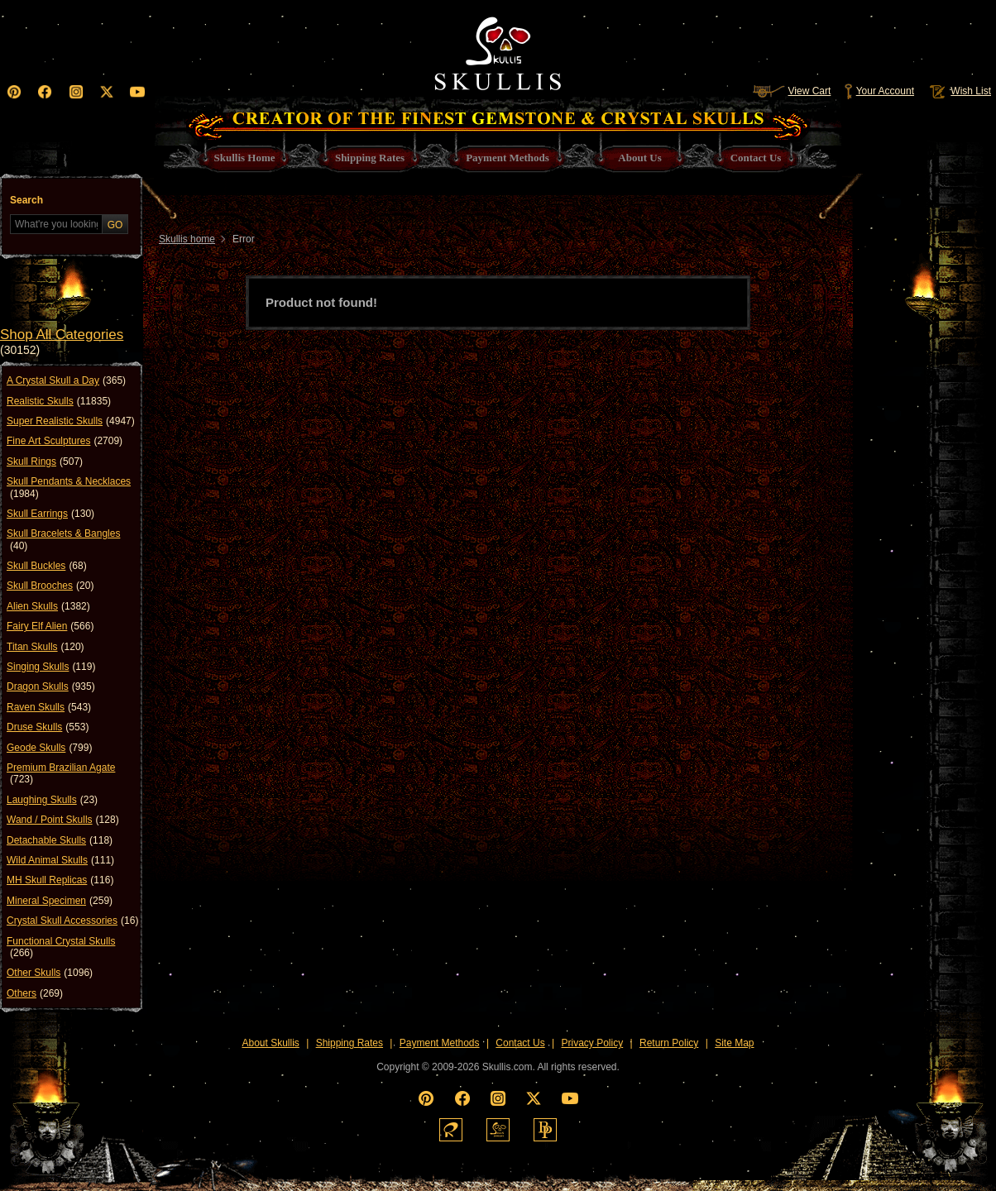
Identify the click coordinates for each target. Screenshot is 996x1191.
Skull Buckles (47, 566)
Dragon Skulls (51, 686)
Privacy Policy (593, 1043)
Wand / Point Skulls (63, 819)
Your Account (879, 91)
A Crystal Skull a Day (66, 380)
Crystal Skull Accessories (72, 920)
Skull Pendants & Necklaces (69, 488)
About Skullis (270, 1043)
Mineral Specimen (60, 900)
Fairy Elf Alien (50, 626)
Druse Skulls (48, 727)
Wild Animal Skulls (60, 860)
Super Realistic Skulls (71, 421)
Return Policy (668, 1043)
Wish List (959, 91)
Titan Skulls (45, 647)
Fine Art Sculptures (64, 441)
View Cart (791, 91)
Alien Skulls (48, 606)
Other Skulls (50, 972)
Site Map (734, 1043)
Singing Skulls (51, 666)
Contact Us (520, 1043)
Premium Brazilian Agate (61, 774)
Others (35, 993)
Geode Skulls (49, 747)
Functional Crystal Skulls (61, 947)
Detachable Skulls (60, 840)
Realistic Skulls (59, 401)
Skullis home (187, 239)
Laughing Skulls (52, 800)
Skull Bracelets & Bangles (63, 540)
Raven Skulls (49, 707)
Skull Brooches (50, 585)
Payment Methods (440, 1043)
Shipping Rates (349, 1043)
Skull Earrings (50, 513)
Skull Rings (45, 461)
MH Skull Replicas (60, 880)
